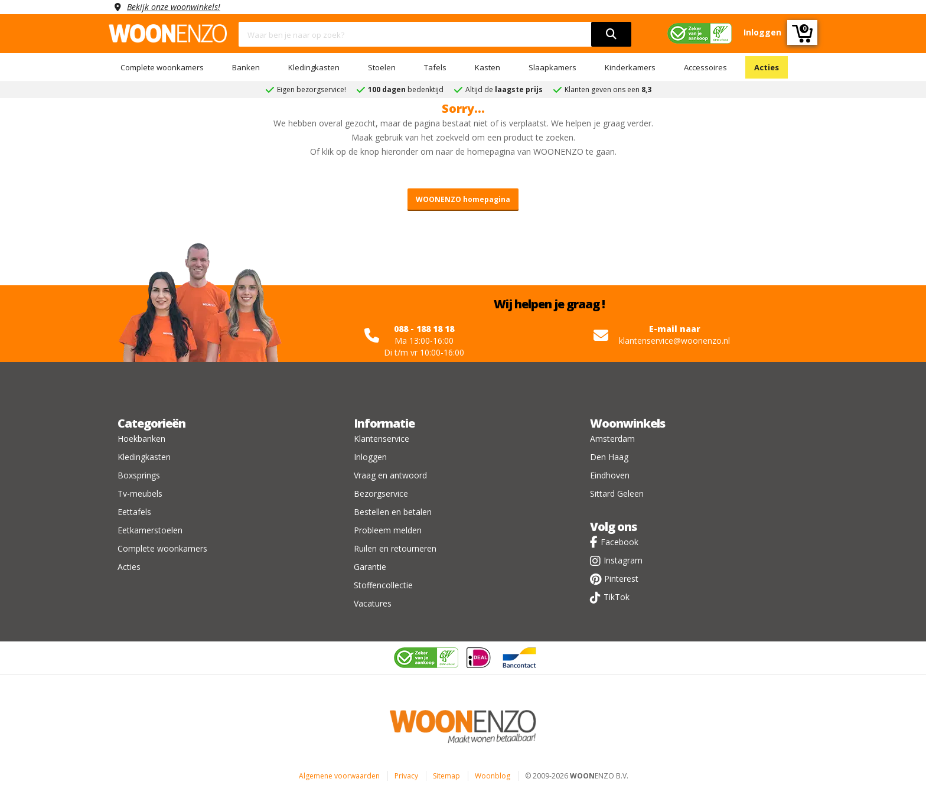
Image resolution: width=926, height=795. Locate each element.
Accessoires (705, 67)
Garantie (370, 566)
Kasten (487, 67)
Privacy (406, 776)
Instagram (623, 560)
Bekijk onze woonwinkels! (173, 6)
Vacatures (373, 603)
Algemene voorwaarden (339, 776)
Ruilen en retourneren (395, 548)
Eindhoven (610, 475)
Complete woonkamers (162, 67)
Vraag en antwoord (390, 475)
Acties (766, 67)
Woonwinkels (627, 423)
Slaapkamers (552, 67)
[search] (611, 34)
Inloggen (370, 456)
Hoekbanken (141, 438)
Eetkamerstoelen (150, 530)
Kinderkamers (630, 67)
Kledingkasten (314, 67)
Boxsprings (139, 475)
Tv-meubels (140, 493)
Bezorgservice (381, 493)
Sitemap (446, 776)
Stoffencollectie (383, 585)
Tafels (435, 67)
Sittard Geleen (617, 493)
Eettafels (134, 511)
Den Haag (609, 456)
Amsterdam (612, 438)
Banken (246, 67)
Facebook (619, 542)
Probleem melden (388, 530)
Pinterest (621, 578)
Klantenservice (381, 438)
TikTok (617, 596)
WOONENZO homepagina (463, 199)
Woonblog (492, 776)
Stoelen (382, 67)
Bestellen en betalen (393, 511)
